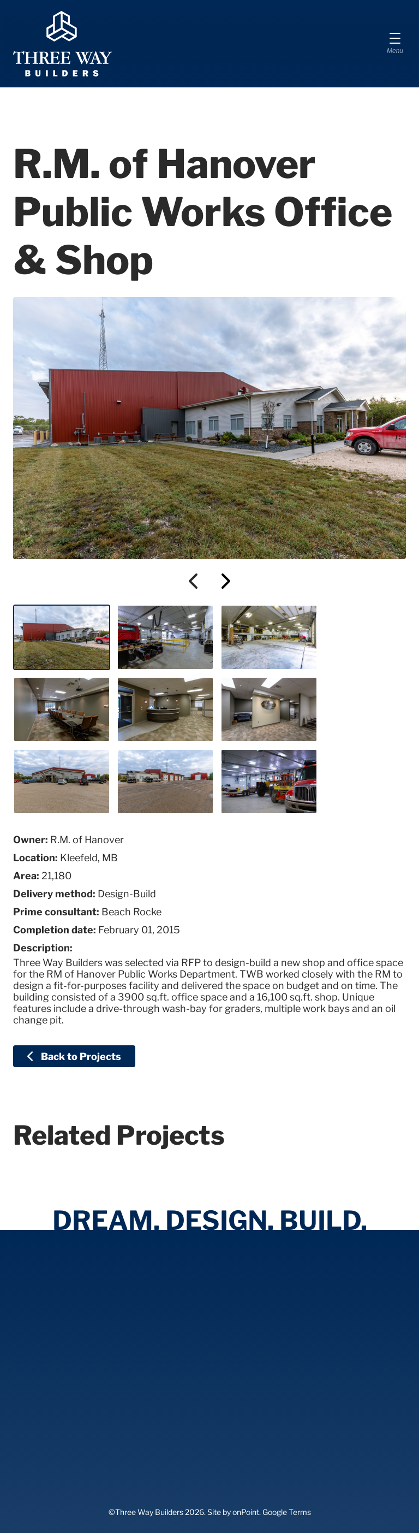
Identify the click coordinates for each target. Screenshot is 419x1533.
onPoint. (246, 1512)
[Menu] (395, 44)
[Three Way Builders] (62, 43)
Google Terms (286, 1512)
